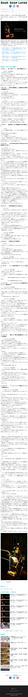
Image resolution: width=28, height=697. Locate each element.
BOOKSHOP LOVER (11, 693)
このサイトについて (14, 690)
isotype (16, 695)
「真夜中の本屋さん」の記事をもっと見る (14, 630)
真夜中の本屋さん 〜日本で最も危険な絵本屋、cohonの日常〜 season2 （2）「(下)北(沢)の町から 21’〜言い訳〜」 (14, 53)
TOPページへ (14, 688)
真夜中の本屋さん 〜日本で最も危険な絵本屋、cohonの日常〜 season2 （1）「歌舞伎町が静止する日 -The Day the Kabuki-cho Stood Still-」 (14, 49)
